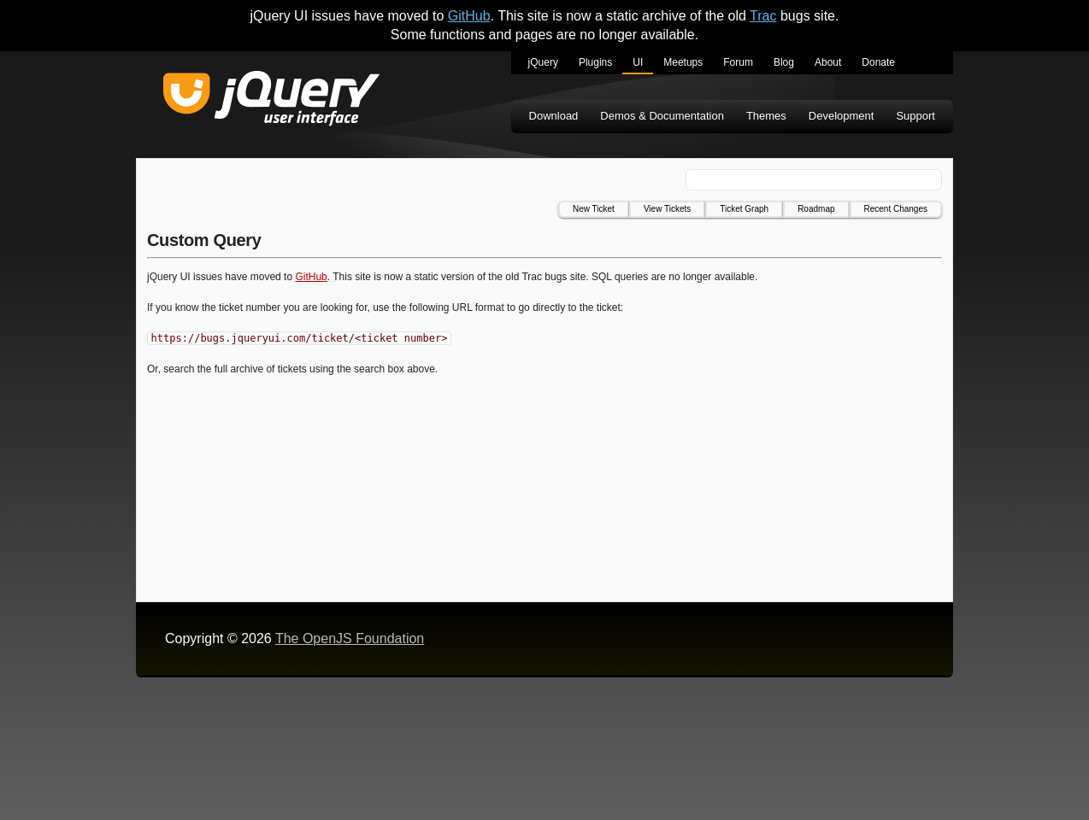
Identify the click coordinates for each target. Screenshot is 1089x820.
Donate (878, 62)
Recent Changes (896, 209)
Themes (766, 115)
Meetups (683, 62)
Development (841, 115)
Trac (763, 16)
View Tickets (667, 209)
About (828, 62)
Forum (738, 62)
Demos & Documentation (662, 115)
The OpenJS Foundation (349, 638)
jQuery (543, 62)
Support (915, 115)
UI (638, 62)
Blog (784, 62)
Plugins (595, 62)
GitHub (469, 16)
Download (554, 115)
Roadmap (816, 209)
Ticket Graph (744, 209)
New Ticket (594, 209)
